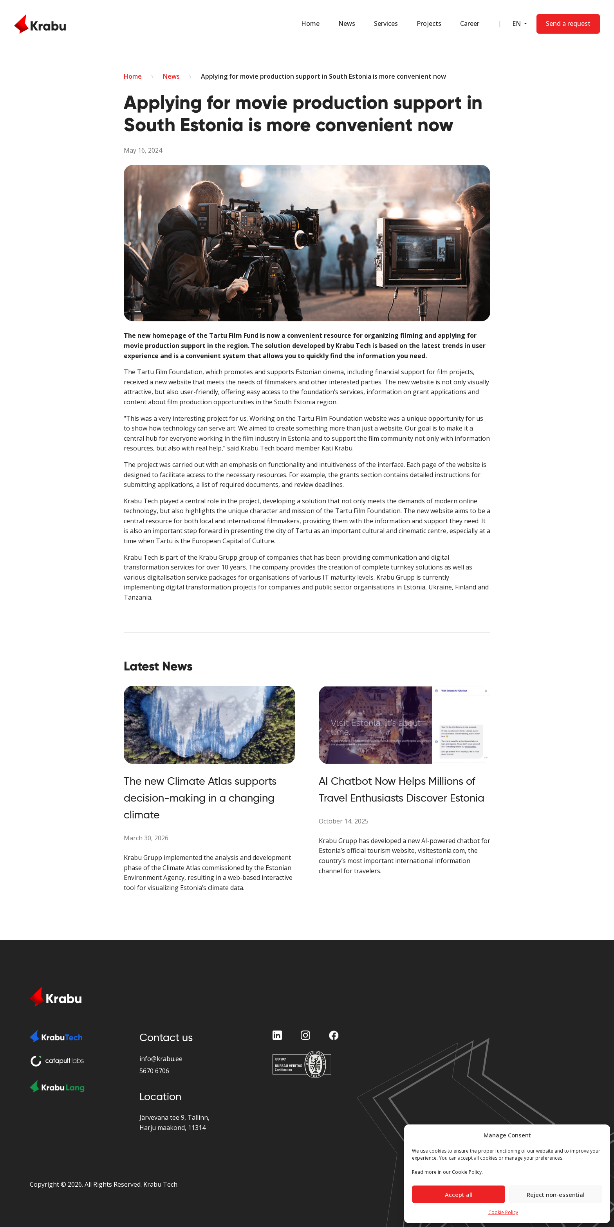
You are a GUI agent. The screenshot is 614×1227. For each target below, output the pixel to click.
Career (469, 23)
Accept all (459, 1194)
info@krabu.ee (160, 1058)
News (346, 23)
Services (386, 23)
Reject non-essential (556, 1194)
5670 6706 (154, 1071)
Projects (429, 23)
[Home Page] (40, 24)
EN (517, 23)
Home (310, 23)
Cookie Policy (503, 1212)
